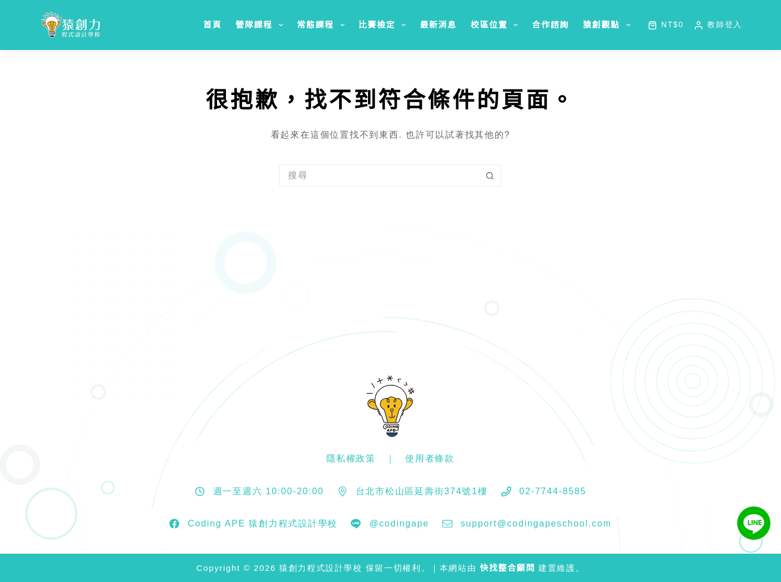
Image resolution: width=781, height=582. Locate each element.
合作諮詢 (550, 24)
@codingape (399, 523)
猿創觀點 (609, 25)
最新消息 (438, 24)
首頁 (212, 24)
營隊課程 (261, 25)
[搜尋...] (379, 175)
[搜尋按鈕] (489, 175)
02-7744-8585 (553, 491)
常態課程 (323, 25)
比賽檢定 (385, 25)
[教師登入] (718, 24)
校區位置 (497, 25)
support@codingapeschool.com (536, 523)
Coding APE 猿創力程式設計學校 (262, 523)
